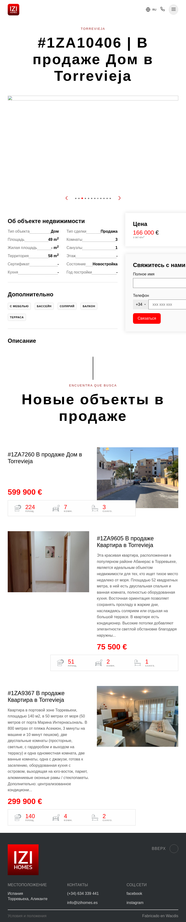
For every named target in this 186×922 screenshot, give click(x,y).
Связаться (147, 318)
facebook (134, 893)
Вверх (165, 848)
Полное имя (143, 274)
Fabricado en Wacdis (160, 916)
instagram (134, 903)
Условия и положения (27, 916)
